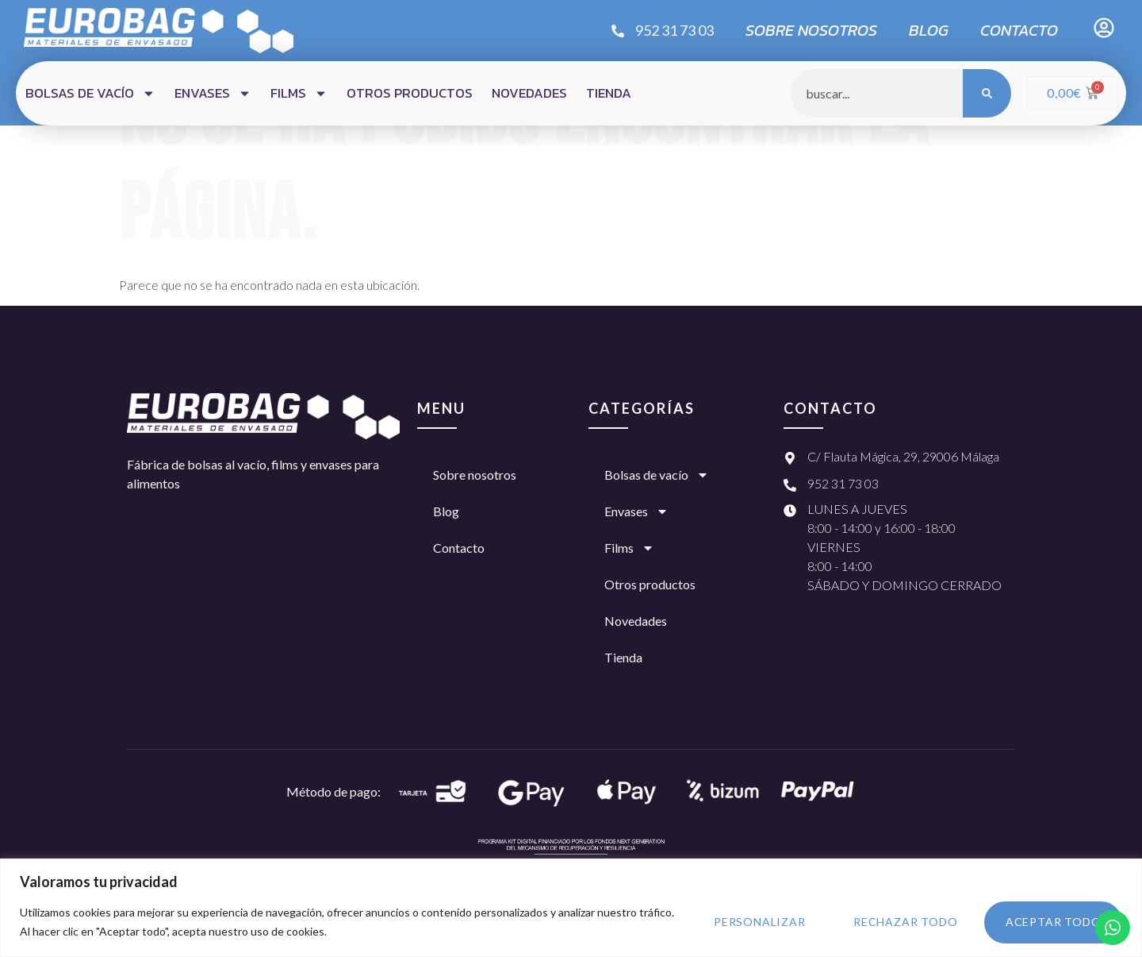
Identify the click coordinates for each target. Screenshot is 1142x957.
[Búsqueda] (987, 93)
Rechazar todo (901, 921)
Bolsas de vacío (90, 93)
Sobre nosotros (811, 30)
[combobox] (876, 93)
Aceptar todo (1052, 921)
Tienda (608, 93)
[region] (571, 907)
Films (299, 93)
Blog (928, 30)
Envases (212, 93)
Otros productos (410, 93)
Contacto (1019, 30)
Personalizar (753, 921)
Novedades (529, 93)
